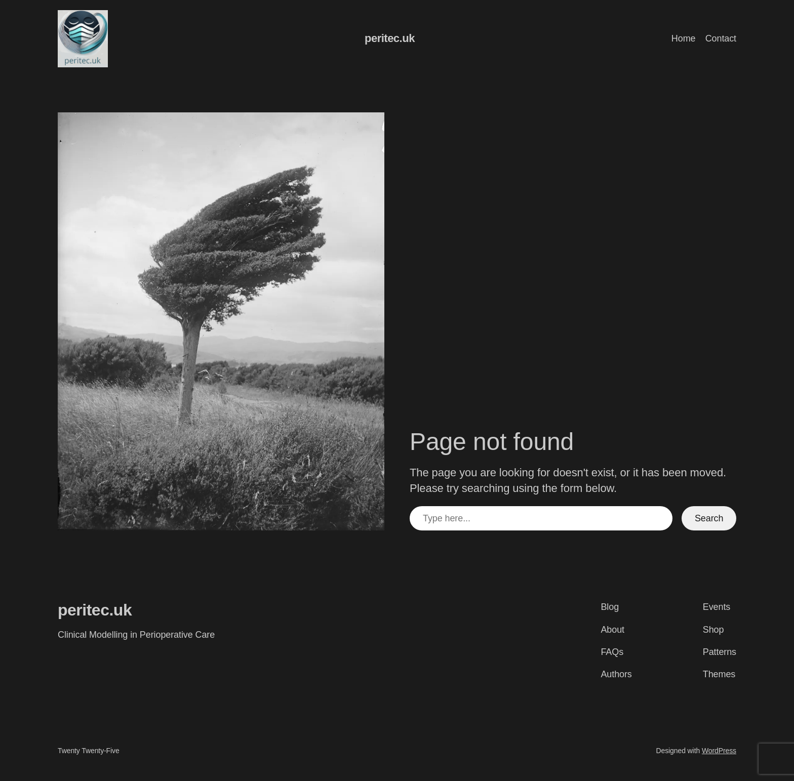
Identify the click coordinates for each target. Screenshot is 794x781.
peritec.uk (390, 38)
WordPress (719, 751)
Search (709, 518)
